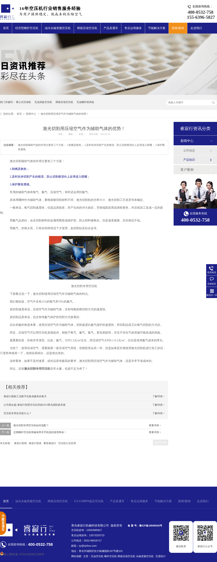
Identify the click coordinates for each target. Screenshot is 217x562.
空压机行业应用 (67, 443)
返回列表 (160, 442)
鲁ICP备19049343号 (150, 525)
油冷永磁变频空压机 (58, 28)
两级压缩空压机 (87, 28)
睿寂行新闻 (20, 443)
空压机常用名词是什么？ (17, 413)
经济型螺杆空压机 (26, 28)
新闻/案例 (178, 28)
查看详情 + (155, 425)
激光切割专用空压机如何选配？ (31, 425)
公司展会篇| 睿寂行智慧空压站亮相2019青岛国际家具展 (34, 405)
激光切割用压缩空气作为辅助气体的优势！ (65, 114)
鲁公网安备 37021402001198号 (22, 554)
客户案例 (186, 169)
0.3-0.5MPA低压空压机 (89, 501)
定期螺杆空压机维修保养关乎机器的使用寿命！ (40, 432)
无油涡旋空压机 (43, 102)
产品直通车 (111, 28)
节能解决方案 (156, 28)
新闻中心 (31, 114)
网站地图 (76, 556)
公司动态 (189, 150)
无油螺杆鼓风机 (85, 102)
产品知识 (189, 159)
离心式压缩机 (23, 102)
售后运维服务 (133, 28)
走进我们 (196, 28)
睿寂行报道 (35, 443)
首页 (6, 28)
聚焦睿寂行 (50, 443)
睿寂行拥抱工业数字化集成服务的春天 (25, 396)
